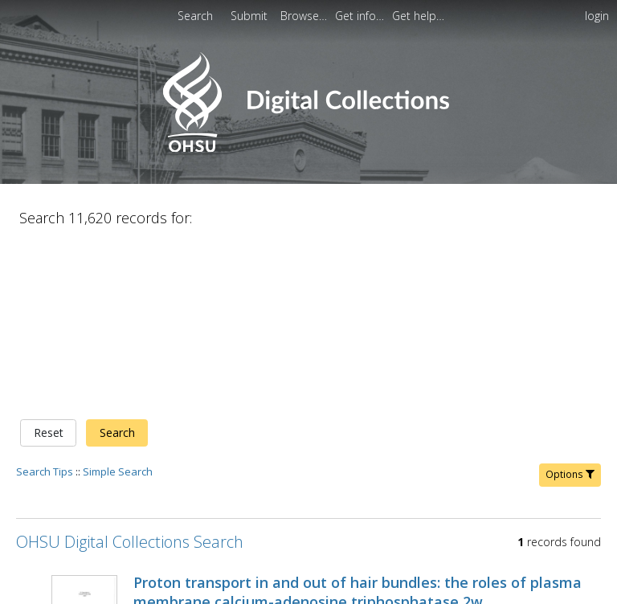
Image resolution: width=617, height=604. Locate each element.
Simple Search (118, 303)
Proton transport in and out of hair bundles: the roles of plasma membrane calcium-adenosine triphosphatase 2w (357, 423)
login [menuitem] (597, 15)
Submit (251, 15)
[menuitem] (250, 15)
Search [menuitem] (195, 15)
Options (570, 305)
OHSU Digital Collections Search (129, 373)
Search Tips (44, 303)
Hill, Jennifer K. (168, 452)
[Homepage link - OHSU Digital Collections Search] (308, 148)
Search (117, 264)
